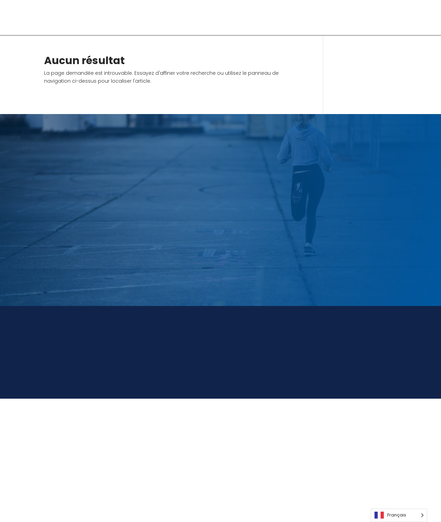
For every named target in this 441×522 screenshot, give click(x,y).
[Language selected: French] (399, 515)
